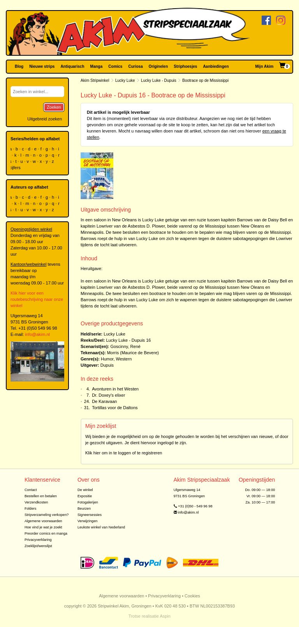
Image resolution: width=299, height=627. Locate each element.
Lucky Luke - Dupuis (158, 80)
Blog (19, 66)
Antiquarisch (72, 66)
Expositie (84, 496)
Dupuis (107, 365)
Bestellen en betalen (41, 496)
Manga (96, 66)
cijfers (16, 167)
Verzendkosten (36, 502)
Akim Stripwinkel (95, 80)
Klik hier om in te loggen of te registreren (123, 452)
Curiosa (135, 66)
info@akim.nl (37, 334)
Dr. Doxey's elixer (108, 395)
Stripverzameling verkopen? (47, 515)
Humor (107, 359)
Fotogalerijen (87, 502)
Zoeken (54, 107)
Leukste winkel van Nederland (101, 527)
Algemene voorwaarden (43, 521)
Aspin (165, 616)
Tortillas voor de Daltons (114, 407)
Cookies (192, 595)
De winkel (85, 490)
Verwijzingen (87, 521)
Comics (115, 66)
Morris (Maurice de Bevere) (133, 352)
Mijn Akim (264, 66)
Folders (31, 508)
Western (124, 359)
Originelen (158, 66)
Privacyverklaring (38, 540)
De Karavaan (104, 401)
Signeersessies (89, 515)
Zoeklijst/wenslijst (38, 546)
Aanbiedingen (216, 66)
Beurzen (84, 508)
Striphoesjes (185, 66)
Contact (31, 490)
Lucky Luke (125, 80)
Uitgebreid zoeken (44, 119)
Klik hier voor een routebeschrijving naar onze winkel (37, 299)
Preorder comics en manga (46, 533)
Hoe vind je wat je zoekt (43, 527)
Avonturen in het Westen (115, 389)
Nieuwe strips (42, 66)
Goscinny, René (125, 346)
